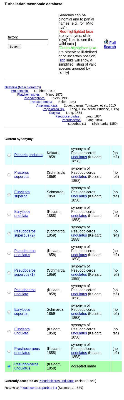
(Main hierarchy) (23, 87)
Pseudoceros (71, 120)
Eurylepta (22, 192)
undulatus (79, 157)
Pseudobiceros (26, 364)
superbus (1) (24, 274)
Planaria (21, 155)
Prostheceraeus (27, 349)
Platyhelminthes (29, 94)
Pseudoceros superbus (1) (39, 388)
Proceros (21, 172)
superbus (21, 176)
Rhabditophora (34, 98)
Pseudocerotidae (67, 116)
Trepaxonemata (41, 102)
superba (20, 196)
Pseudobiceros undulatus (56, 381)
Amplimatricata (47, 105)
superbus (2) (24, 235)
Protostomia (20, 91)
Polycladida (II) (53, 109)
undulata (35, 155)
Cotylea (55, 113)
